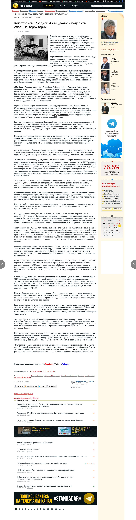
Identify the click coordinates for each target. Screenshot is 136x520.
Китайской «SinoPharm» (111, 196)
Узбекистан (80, 1)
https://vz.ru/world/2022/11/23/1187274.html (42, 371)
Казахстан (34, 1)
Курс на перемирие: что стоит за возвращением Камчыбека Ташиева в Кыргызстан (51, 456)
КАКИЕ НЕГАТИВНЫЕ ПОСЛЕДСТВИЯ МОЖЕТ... (81, 430)
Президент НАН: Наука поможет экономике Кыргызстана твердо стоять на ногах (50, 413)
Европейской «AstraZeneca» (108, 191)
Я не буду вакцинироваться (113, 203)
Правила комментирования (23, 394)
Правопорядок (61, 11)
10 (44, 509)
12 (52, 509)
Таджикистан (56, 1)
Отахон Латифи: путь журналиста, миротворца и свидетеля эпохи (44, 486)
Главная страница (20, 17)
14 (59, 509)
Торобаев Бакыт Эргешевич (116, 103)
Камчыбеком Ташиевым (69, 376)
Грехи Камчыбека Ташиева (28, 450)
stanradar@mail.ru (61, 14)
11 (48, 509)
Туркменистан (68, 1)
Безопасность (50, 11)
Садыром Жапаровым (52, 376)
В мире (97, 1)
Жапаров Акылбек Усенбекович (115, 59)
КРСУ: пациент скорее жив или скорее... (41, 429)
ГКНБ (43, 94)
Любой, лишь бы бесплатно (113, 201)
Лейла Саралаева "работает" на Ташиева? (35, 443)
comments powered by (26, 398)
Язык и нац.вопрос (76, 11)
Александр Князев (22, 166)
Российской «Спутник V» (112, 194)
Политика (15, 11)
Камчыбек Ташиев (62, 94)
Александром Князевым (86, 376)
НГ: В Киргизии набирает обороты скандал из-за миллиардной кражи (46, 470)
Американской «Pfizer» (111, 199)
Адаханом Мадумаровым (22, 377)
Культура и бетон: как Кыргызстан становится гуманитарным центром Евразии (50, 420)
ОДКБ (67, 323)
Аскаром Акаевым (37, 376)
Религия (40, 11)
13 (56, 509)
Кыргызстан (44, 1)
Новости (29, 17)
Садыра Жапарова (60, 115)
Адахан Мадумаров (22, 183)
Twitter (57, 364)
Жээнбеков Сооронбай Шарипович (114, 72)
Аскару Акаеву (81, 63)
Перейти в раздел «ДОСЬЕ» (110, 50)
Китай (89, 1)
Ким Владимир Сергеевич (109, 42)
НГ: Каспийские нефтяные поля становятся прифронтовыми (42, 463)
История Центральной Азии (95, 11)
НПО (40, 143)
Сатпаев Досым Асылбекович (115, 85)
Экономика (24, 11)
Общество (32, 11)
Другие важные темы (115, 11)
